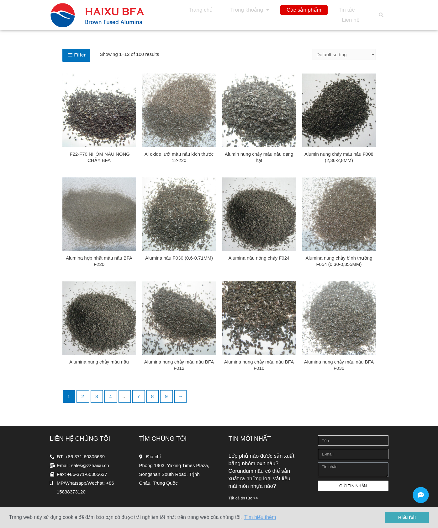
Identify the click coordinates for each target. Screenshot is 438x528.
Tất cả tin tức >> (243, 498)
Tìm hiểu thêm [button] (260, 517)
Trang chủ (201, 10)
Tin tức (347, 10)
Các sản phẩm (304, 10)
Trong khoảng (249, 10)
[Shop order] (344, 54)
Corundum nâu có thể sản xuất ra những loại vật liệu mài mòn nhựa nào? (259, 478)
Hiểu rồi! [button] (407, 517)
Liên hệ (350, 20)
